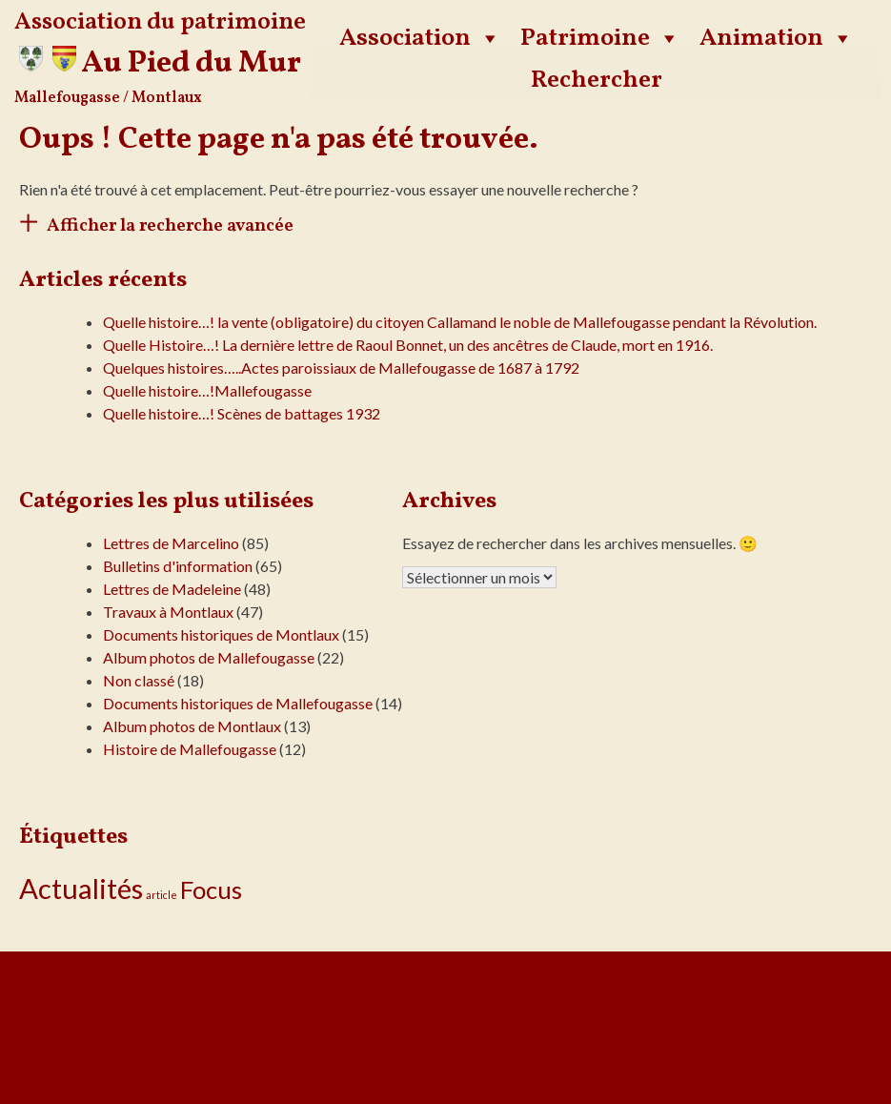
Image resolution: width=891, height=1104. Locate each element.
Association (420, 38)
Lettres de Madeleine (172, 589)
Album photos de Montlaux (192, 726)
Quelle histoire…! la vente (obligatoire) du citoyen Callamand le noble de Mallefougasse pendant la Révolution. (460, 322)
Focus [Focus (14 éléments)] (211, 889)
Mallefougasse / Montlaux (108, 98)
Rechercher (596, 80)
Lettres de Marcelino (171, 543)
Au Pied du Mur (191, 64)
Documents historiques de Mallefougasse (238, 703)
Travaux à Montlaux (168, 612)
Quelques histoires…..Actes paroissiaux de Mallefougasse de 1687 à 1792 (341, 367)
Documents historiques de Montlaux (221, 634)
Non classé (138, 680)
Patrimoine (600, 38)
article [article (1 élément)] (161, 895)
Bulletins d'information (178, 566)
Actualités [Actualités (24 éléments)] (81, 888)
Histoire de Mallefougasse (189, 749)
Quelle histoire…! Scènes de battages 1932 (241, 413)
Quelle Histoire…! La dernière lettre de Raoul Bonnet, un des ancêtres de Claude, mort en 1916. (408, 345)
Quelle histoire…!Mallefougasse (207, 390)
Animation (776, 38)
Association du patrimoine (160, 22)
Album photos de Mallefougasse (208, 657)
